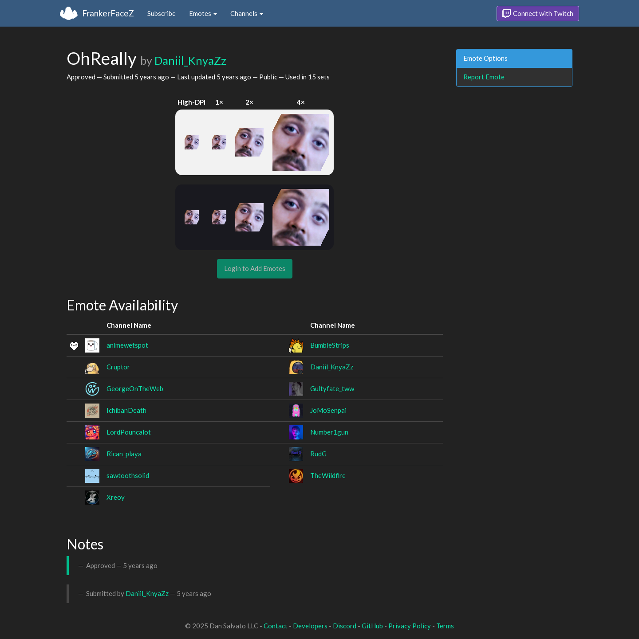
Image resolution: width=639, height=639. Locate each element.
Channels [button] (246, 13)
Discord (344, 626)
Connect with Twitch (537, 13)
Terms (445, 626)
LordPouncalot (128, 432)
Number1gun (329, 432)
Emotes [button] (203, 13)
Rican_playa (124, 454)
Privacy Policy (409, 626)
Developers (310, 626)
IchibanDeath (126, 410)
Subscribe (161, 13)
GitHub (372, 626)
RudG (318, 454)
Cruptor (118, 367)
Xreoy (115, 497)
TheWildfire (328, 475)
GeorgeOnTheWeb (134, 388)
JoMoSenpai (328, 410)
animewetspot (127, 345)
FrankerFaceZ (108, 13)
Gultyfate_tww (332, 388)
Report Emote (484, 77)
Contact (276, 626)
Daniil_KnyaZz (190, 60)
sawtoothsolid (127, 475)
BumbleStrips (329, 345)
